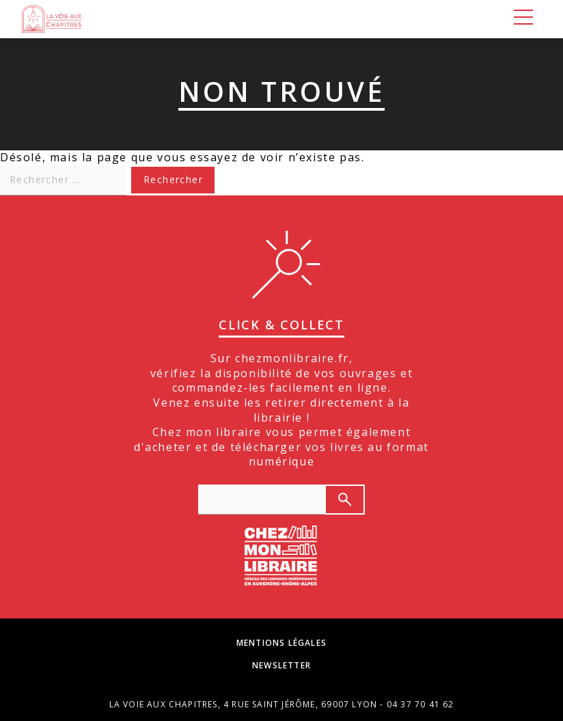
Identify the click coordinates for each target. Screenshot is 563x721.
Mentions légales (281, 643)
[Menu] (523, 19)
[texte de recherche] (261, 500)
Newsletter (281, 665)
